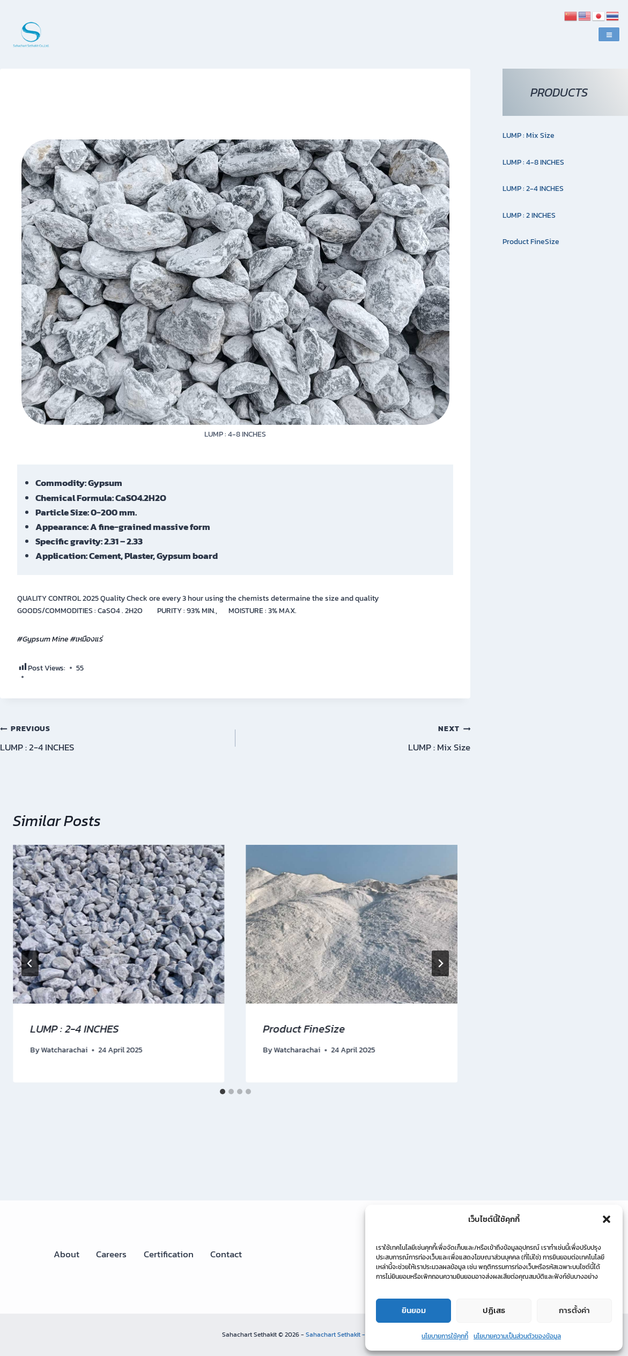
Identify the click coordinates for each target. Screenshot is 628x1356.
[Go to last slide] (30, 963)
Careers (111, 1254)
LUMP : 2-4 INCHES (113, 737)
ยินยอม (414, 1310)
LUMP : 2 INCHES (529, 215)
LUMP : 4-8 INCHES (533, 162)
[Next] (440, 963)
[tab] (222, 1091)
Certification (169, 1254)
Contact (226, 1254)
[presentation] (119, 924)
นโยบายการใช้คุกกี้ (445, 1336)
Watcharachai (64, 1049)
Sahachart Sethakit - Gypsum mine (356, 1334)
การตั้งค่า (574, 1310)
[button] (606, 1219)
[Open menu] (609, 34)
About (66, 1254)
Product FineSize (304, 1029)
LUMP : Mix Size (358, 737)
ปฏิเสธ (494, 1310)
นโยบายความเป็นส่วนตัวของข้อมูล (517, 1336)
